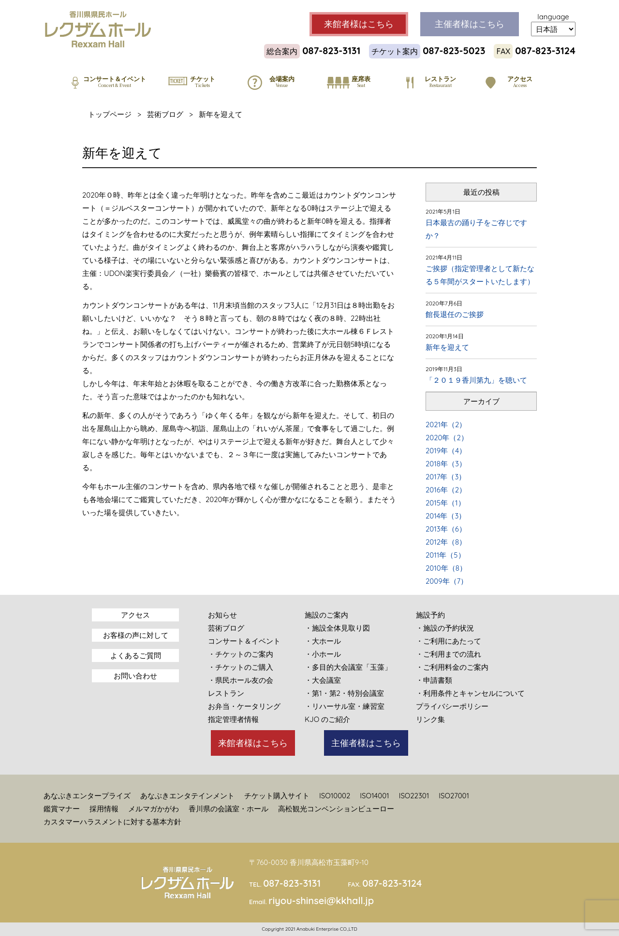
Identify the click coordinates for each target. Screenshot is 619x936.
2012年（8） (446, 542)
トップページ (110, 114)
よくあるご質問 (135, 655)
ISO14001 (374, 795)
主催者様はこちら (366, 743)
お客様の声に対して (135, 635)
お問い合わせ (135, 675)
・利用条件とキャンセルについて (470, 693)
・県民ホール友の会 (240, 680)
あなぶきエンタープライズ (87, 795)
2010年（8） (446, 568)
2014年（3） (446, 515)
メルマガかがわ (153, 808)
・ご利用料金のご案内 (452, 667)
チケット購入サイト (277, 795)
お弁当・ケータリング (244, 706)
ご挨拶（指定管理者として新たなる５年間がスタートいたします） (480, 275)
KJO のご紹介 (327, 719)
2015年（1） (445, 502)
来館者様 (359, 24)
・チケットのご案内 (240, 654)
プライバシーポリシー (452, 706)
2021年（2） (446, 424)
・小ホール (323, 654)
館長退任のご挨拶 (455, 314)
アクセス (135, 614)
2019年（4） (446, 450)
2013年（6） (446, 528)
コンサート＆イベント (244, 641)
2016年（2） (446, 489)
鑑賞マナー (62, 808)
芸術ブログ (165, 114)
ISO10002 (334, 795)
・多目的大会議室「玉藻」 (348, 667)
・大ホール (323, 641)
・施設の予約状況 (445, 628)
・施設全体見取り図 (337, 628)
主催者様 (469, 24)
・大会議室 (323, 680)
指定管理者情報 (233, 719)
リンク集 (430, 719)
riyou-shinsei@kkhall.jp (321, 900)
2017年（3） (446, 476)
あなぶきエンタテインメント (187, 795)
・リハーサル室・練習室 (344, 706)
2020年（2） (447, 437)
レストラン (226, 693)
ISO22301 (414, 795)
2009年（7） (447, 581)
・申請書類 (434, 680)
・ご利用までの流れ (448, 654)
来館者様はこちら (253, 743)
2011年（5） (445, 555)
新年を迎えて (447, 347)
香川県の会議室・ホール (228, 808)
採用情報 (103, 808)
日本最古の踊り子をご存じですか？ (476, 229)
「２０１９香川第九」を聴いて (476, 380)
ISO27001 (454, 795)
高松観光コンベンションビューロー (336, 808)
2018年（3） (446, 463)
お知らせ (222, 614)
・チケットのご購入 (240, 667)
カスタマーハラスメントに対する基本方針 (112, 821)
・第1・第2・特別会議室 (344, 693)
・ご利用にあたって (448, 641)
